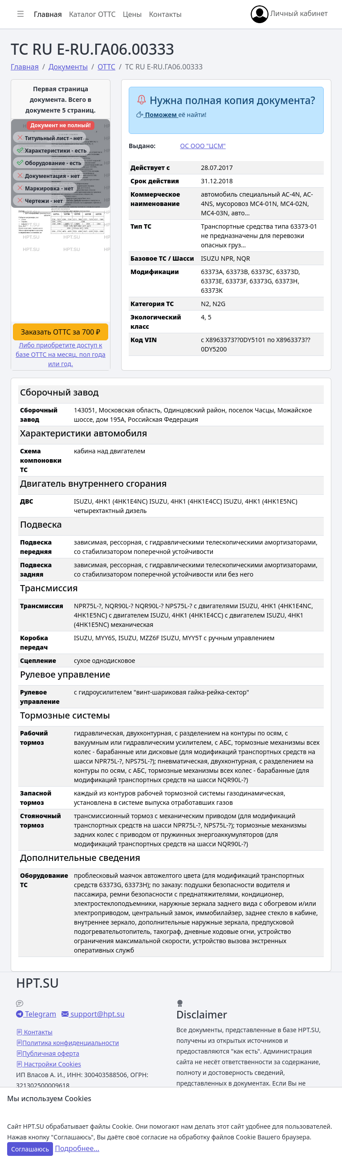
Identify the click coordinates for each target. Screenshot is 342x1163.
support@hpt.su (96, 1014)
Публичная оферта (50, 1053)
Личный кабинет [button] (289, 14)
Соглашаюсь (30, 1149)
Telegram (39, 1014)
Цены (132, 14)
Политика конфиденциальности (70, 1042)
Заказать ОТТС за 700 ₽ (60, 332)
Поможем (157, 114)
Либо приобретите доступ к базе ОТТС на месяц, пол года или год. (61, 354)
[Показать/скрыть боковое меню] (20, 14)
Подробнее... (77, 1148)
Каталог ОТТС (92, 14)
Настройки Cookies (51, 1064)
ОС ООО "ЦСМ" (203, 145)
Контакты (165, 14)
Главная (48, 14)
